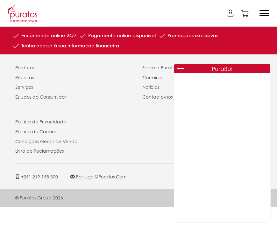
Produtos (24, 67)
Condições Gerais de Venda (46, 141)
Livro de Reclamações (39, 151)
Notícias (150, 87)
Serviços (24, 87)
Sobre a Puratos (159, 67)
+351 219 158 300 (36, 176)
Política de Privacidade (40, 121)
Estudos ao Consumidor (40, 97)
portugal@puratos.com (98, 176)
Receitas (24, 77)
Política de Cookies (35, 131)
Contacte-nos (157, 97)
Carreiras (152, 77)
